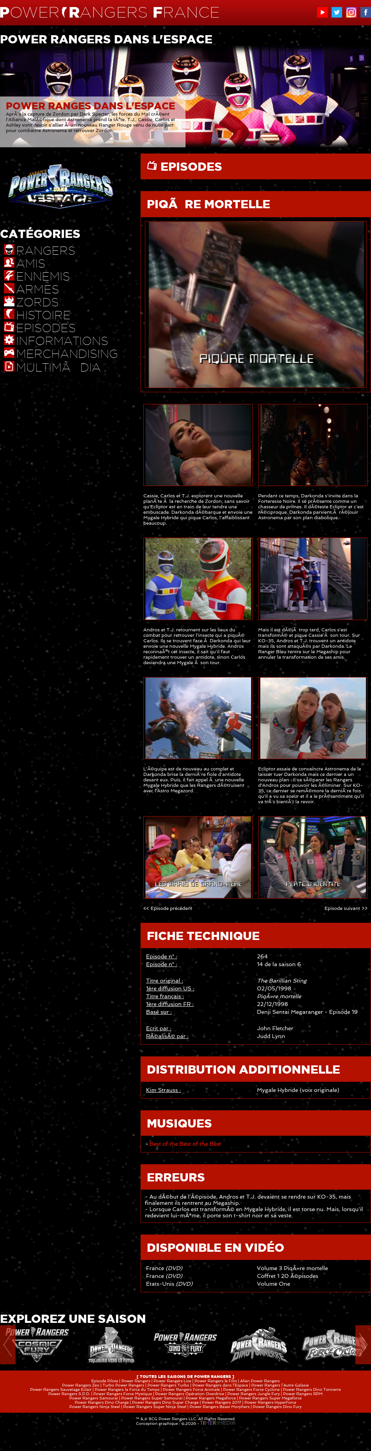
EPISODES (189, 166)
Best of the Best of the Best (185, 1144)
